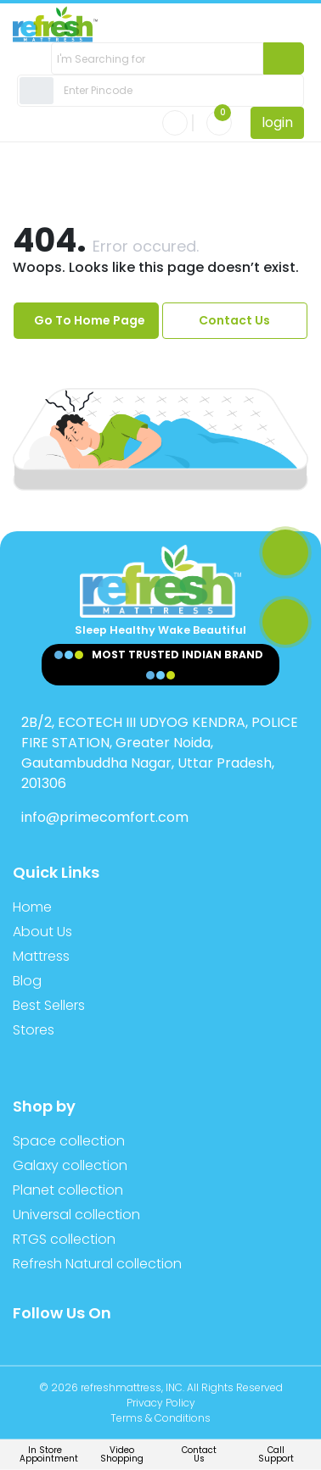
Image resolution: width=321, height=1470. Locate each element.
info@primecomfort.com (105, 817)
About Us (42, 931)
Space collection (69, 1141)
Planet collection (68, 1190)
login (277, 122)
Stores (33, 1030)
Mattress (41, 956)
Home (32, 907)
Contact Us (234, 320)
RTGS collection (64, 1239)
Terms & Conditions (160, 1418)
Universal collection (76, 1214)
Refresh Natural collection (97, 1263)
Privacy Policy (161, 1402)
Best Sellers (49, 1005)
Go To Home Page (89, 320)
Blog (27, 980)
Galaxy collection (70, 1165)
